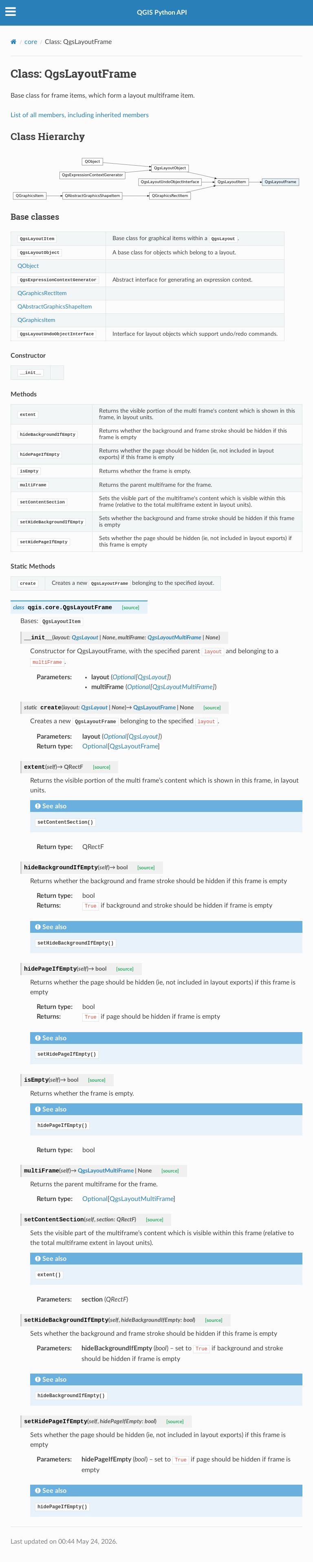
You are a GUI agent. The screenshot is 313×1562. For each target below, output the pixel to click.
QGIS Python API (162, 12)
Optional (95, 746)
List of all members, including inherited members (80, 115)
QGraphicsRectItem (42, 293)
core (30, 42)
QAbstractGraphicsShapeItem (55, 307)
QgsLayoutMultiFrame (141, 1199)
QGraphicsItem (36, 320)
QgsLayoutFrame (134, 746)
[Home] (14, 41)
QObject (28, 266)
